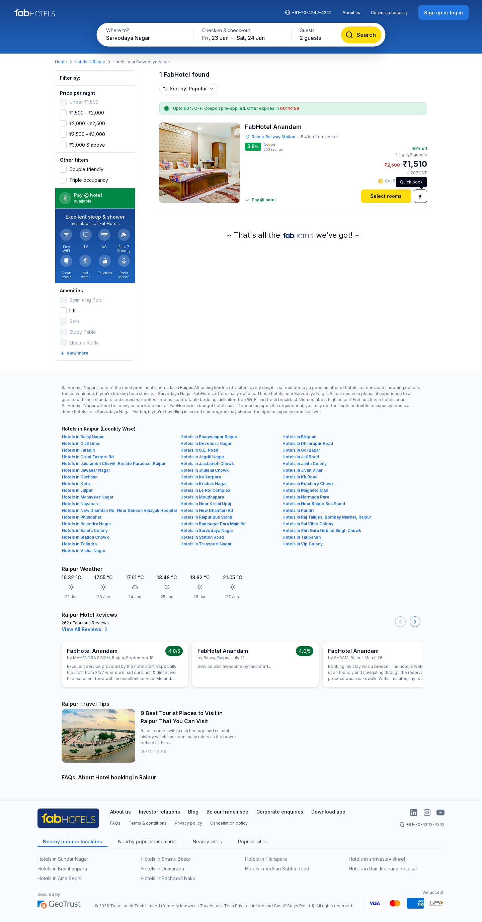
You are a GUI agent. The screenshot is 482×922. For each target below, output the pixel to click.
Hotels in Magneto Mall (305, 490)
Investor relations (159, 812)
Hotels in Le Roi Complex (205, 490)
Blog (193, 812)
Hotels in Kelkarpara (200, 476)
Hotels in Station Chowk (85, 537)
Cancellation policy (229, 823)
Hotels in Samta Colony (85, 530)
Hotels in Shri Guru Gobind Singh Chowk (322, 530)
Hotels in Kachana (79, 476)
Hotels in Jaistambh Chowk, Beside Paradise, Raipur (114, 463)
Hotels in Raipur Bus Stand (206, 517)
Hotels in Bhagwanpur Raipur (208, 436)
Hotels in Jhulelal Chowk (204, 470)
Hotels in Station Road (202, 537)
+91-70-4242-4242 (308, 12)
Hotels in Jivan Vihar (303, 470)
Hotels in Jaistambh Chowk (207, 463)
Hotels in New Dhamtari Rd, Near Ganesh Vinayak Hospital (119, 510)
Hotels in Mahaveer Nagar (87, 497)
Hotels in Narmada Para (306, 497)
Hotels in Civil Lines (81, 443)
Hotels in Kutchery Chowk (308, 483)
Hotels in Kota (76, 483)
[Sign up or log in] (443, 12)
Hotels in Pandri (298, 510)
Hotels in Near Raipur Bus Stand (314, 503)
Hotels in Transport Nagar (206, 543)
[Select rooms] (386, 196)
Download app (328, 812)
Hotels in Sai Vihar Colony (308, 523)
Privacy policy (188, 823)
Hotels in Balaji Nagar (83, 436)
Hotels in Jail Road (301, 456)
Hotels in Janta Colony (305, 463)
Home (61, 61)
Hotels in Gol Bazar (301, 450)
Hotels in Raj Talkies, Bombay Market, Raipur (327, 517)
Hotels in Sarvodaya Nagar (206, 530)
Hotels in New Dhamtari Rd (206, 510)
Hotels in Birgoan (299, 436)
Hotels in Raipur (89, 61)
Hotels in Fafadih (78, 450)
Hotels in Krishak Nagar (203, 483)
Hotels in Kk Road (300, 476)
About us (351, 12)
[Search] (361, 34)
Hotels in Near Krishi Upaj (205, 503)
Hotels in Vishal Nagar (83, 550)
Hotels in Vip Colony (303, 543)
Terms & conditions (148, 823)
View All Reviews (85, 629)
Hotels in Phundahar (81, 517)
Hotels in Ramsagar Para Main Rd (213, 523)
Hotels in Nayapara (80, 503)
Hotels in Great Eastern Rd (88, 456)
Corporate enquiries (279, 812)
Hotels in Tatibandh (302, 537)
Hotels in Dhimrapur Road (308, 443)
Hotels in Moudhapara (202, 497)
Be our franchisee (227, 812)
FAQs (115, 823)
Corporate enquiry (389, 12)
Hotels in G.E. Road (199, 450)
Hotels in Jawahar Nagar (86, 470)
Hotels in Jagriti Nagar (202, 456)
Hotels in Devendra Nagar (206, 443)
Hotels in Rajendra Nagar (86, 523)
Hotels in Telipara (79, 543)
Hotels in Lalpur (77, 490)
